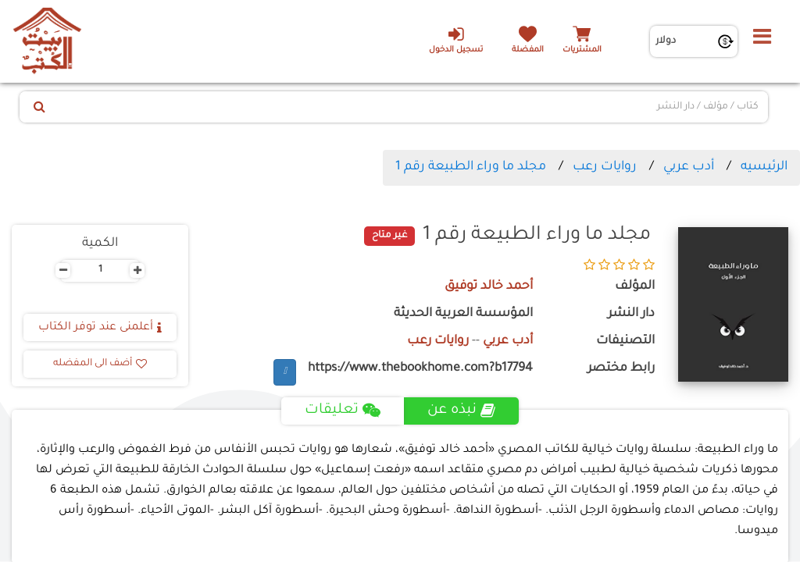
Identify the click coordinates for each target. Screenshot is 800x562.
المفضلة (528, 50)
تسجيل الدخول (456, 40)
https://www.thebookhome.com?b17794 (420, 368)
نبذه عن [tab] (461, 410)
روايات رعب (605, 167)
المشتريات (582, 50)
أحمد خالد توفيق (489, 286)
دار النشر (631, 314)
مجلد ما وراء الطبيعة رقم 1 (470, 167)
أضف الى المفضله (100, 363)
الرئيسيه (764, 167)
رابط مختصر (621, 368)
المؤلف (635, 286)
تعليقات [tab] (342, 410)
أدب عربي (688, 167)
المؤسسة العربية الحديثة (463, 314)
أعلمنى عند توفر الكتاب (100, 328)
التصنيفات (625, 341)
